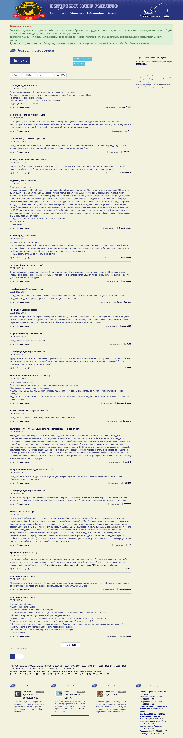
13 (44, 674)
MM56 (127, 344)
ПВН (128, 131)
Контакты (112, 13)
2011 (107, 666)
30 (104, 674)
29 (101, 674)
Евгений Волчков (122, 302)
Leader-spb (109, 692)
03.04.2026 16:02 (147, 704)
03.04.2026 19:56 (147, 699)
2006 (78, 666)
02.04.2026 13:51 (156, 719)
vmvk (127, 368)
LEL (128, 545)
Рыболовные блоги (95, 13)
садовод (126, 504)
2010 (101, 666)
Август (62, 671)
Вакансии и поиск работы (151, 697)
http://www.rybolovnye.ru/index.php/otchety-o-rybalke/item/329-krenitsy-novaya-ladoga (79, 565)
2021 (46, 669)
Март (30, 671)
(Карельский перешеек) (27, 138)
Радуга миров (112, 694)
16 (55, 674)
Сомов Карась (124, 589)
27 (94, 674)
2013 (118, 666)
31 (108, 674)
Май (43, 671)
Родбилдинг (145, 734)
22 (76, 674)
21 (72, 674)
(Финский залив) (28, 115)
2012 (112, 666)
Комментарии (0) (23, 107)
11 (37, 674)
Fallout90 (126, 483)
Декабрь (97, 671)
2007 (84, 666)
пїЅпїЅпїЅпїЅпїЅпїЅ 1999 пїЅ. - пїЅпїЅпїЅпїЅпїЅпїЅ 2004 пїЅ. (36, 666)
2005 (73, 666)
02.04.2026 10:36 (147, 724)
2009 (95, 666)
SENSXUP (126, 152)
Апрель (37, 671)
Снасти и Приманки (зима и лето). (154, 692)
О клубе (53, 13)
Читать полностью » (115, 712)
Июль (55, 671)
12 (40, 674)
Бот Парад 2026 (146, 714)
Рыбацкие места (77, 13)
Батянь (67, 692)
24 (83, 674)
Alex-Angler (125, 107)
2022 (52, 669)
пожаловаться (110, 107)
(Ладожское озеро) (23, 85)
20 (69, 674)
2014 (124, 666)
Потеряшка (78, 64)
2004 (67, 666)
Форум (63, 13)
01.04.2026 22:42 (160, 731)
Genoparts (125, 421)
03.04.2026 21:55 (147, 694)
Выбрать (61, 75)
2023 (57, 669)
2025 (69, 669)
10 (33, 674)
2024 (63, 669)
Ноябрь (88, 671)
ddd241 (127, 462)
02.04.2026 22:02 (160, 714)
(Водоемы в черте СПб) (31, 470)
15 (51, 674)
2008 (90, 666)
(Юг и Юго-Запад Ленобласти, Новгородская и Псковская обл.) (45, 429)
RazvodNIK (125, 173)
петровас (126, 281)
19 (65, 674)
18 (62, 674)
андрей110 (125, 326)
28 (97, 674)
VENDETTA (27, 692)
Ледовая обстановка (82, 59)
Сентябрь (70, 671)
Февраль (22, 671)
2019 (35, 669)
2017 (23, 669)
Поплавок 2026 (146, 731)
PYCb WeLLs (124, 258)
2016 (18, 669)
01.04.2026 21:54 (158, 734)
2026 (74, 669)
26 (90, 674)
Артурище (125, 636)
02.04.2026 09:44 (147, 729)
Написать (19, 60)
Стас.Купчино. (124, 228)
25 (87, 674)
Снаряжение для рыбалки (151, 702)
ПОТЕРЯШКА (141, 64)
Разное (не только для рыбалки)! (154, 721)
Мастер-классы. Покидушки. (152, 726)
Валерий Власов (123, 403)
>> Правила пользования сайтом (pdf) (151, 58)
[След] (21, 656)
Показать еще (70, 645)
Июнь (49, 671)
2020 (40, 669)
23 (80, 674)
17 (58, 674)
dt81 (128, 569)
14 (48, 674)
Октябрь (80, 671)
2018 (29, 669)
